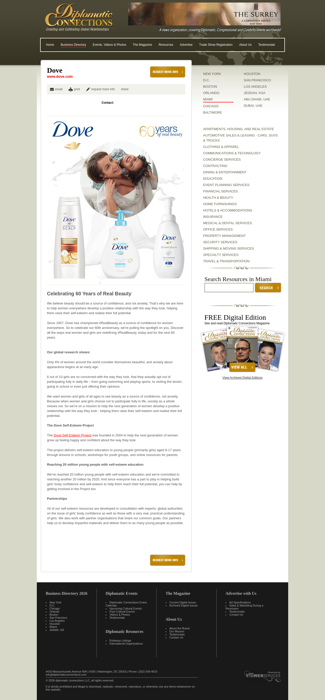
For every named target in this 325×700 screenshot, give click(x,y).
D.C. (206, 80)
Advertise (186, 45)
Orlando (54, 611)
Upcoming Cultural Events (125, 608)
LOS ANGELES (255, 86)
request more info (100, 89)
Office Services (218, 229)
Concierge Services (222, 159)
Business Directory (73, 45)
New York (55, 602)
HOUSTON (252, 74)
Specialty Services (220, 255)
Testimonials (266, 45)
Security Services (220, 242)
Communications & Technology (232, 153)
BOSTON (210, 86)
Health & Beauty (218, 198)
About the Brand (179, 628)
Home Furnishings (220, 204)
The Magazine (142, 45)
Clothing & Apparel (221, 147)
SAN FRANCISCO (257, 80)
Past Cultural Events (122, 611)
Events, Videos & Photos (109, 45)
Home (50, 45)
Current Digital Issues (182, 602)
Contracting (215, 166)
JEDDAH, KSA (254, 93)
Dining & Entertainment (225, 172)
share (124, 89)
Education (212, 178)
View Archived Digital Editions (242, 377)
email (56, 89)
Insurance (213, 217)
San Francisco (58, 617)
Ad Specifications (240, 602)
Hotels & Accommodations (227, 210)
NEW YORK (212, 74)
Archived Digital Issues (183, 605)
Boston (54, 614)
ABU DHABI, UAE (257, 99)
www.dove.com (60, 76)
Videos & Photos (119, 614)
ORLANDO (211, 93)
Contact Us (176, 637)
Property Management (224, 236)
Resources (166, 45)
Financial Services (220, 191)
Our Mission (176, 631)
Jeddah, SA (57, 629)
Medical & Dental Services (227, 223)
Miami (53, 626)
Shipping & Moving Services (228, 248)
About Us (245, 45)
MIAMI (208, 99)
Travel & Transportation (226, 261)
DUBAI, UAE (253, 106)
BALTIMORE (212, 112)
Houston (55, 623)
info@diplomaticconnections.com (66, 674)
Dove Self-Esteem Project (72, 435)
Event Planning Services (226, 185)
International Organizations (126, 643)
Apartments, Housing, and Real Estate (238, 129)
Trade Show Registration (216, 45)
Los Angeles (57, 620)
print (77, 89)
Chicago (55, 608)
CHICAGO (211, 106)
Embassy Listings (120, 640)
